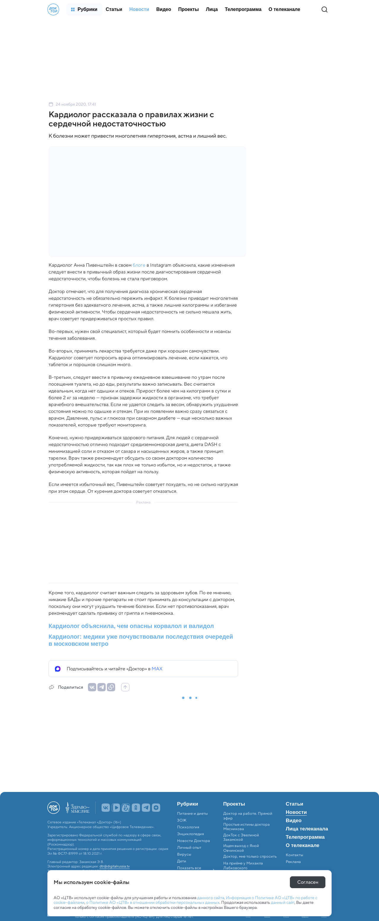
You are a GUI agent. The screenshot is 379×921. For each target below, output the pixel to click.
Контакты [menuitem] (294, 855)
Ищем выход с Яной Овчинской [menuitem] (241, 848)
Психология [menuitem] (188, 827)
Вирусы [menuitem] (184, 854)
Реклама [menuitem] (293, 861)
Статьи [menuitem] (294, 804)
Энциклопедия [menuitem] (190, 834)
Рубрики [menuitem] (187, 804)
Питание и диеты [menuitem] (192, 813)
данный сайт (282, 902)
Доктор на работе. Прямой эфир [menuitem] (247, 815)
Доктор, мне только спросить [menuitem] (250, 856)
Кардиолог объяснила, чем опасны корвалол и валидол (131, 626)
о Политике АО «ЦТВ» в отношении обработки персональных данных (152, 902)
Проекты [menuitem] (234, 804)
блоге (139, 265)
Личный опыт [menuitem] (189, 847)
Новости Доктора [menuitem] (193, 840)
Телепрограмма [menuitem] (305, 837)
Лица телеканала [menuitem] (307, 829)
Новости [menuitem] (296, 812)
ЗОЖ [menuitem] (182, 820)
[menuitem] (84, 9)
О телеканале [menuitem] (302, 845)
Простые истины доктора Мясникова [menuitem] (246, 826)
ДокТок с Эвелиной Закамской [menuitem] (241, 837)
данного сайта (210, 898)
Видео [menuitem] (293, 820)
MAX (157, 668)
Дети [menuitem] (182, 861)
